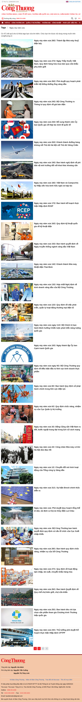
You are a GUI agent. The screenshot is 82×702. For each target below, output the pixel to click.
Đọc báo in (55, 14)
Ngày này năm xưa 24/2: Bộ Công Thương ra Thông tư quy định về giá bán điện (54, 103)
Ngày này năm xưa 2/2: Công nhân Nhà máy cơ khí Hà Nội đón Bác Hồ (57, 448)
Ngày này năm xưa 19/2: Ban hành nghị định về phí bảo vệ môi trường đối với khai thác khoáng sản (57, 164)
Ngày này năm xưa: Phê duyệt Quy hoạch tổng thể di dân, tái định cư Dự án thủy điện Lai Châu (57, 509)
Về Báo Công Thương (17, 680)
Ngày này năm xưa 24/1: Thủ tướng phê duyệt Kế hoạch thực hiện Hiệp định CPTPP (56, 631)
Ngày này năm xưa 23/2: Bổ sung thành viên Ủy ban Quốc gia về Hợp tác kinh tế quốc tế (55, 123)
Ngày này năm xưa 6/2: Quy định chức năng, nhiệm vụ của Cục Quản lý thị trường (57, 407)
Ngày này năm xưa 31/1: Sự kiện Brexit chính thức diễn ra (57, 489)
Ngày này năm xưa (17, 28)
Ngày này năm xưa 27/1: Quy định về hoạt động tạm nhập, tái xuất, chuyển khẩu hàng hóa (55, 570)
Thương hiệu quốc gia (40, 14)
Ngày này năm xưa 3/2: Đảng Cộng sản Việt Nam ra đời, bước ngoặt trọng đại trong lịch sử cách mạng (57, 428)
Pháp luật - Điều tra (70, 23)
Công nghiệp (56, 23)
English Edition (74, 1)
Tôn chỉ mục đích (66, 680)
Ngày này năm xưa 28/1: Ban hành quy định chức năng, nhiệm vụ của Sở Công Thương (56, 550)
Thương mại (46, 23)
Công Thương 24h (18, 23)
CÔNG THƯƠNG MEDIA (9, 14)
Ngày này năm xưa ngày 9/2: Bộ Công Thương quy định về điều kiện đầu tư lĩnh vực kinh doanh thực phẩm (57, 369)
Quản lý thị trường (33, 23)
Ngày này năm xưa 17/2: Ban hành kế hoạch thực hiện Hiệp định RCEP (56, 204)
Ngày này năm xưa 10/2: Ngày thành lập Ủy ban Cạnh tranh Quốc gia (55, 346)
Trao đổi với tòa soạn (52, 680)
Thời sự (7, 23)
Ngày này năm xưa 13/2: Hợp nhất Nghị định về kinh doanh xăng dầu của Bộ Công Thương (55, 285)
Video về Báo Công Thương (35, 680)
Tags (3, 27)
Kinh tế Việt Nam (25, 14)
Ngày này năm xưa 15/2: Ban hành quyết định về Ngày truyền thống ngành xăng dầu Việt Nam (56, 245)
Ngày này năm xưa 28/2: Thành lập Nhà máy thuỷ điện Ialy (56, 42)
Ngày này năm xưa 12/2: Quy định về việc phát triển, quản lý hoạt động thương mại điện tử (55, 306)
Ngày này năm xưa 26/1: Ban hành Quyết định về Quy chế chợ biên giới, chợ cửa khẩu (56, 590)
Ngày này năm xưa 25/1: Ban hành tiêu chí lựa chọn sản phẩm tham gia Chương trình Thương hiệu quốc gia (55, 612)
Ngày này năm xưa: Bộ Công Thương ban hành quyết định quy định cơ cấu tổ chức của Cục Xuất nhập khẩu (56, 531)
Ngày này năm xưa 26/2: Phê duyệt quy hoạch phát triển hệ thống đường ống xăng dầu (57, 82)
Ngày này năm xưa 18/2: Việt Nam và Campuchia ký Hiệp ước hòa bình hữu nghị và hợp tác (56, 184)
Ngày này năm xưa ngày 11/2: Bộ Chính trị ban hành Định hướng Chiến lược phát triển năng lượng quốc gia (57, 328)
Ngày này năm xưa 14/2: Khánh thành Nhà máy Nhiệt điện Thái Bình (55, 265)
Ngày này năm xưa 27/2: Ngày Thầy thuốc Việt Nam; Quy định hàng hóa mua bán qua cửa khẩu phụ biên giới (56, 64)
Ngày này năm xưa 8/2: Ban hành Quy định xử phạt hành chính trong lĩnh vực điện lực (57, 387)
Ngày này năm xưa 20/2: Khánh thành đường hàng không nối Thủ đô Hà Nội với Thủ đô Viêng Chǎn (57, 143)
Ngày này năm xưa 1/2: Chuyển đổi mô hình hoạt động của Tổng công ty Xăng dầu (56, 468)
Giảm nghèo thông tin (68, 14)
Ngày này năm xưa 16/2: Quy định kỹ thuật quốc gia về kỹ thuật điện (56, 224)
